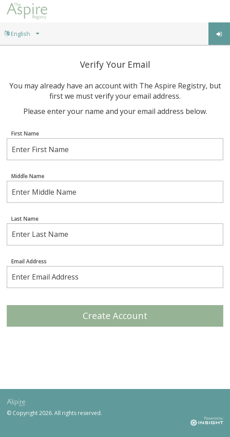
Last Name (25, 219)
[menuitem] (22, 33)
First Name (25, 133)
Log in (219, 34)
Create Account (115, 316)
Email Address (29, 261)
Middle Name (27, 176)
